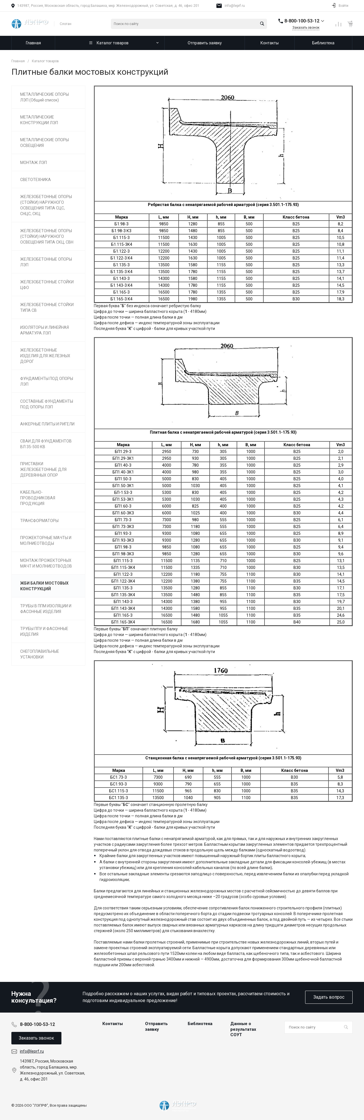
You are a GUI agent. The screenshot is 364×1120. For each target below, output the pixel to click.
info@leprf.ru (235, 6)
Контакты (112, 1023)
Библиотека (200, 1023)
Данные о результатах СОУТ (243, 1029)
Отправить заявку (156, 1026)
